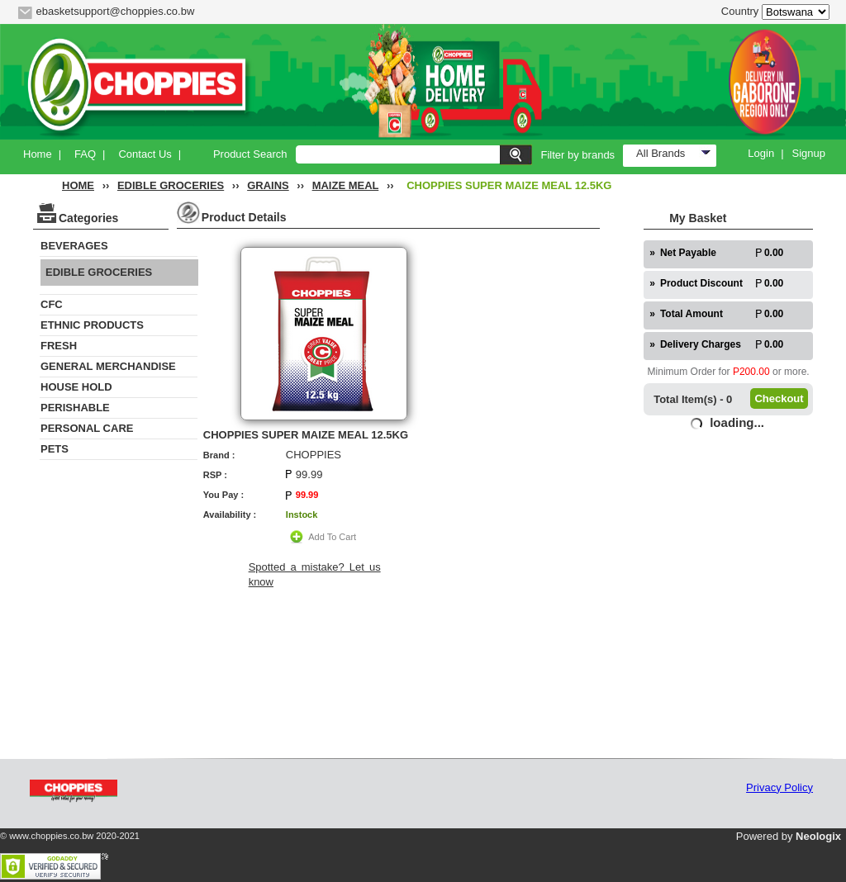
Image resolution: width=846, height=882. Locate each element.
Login (761, 153)
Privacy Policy (779, 787)
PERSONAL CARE (86, 428)
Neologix (818, 836)
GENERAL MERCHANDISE (108, 366)
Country (740, 11)
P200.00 (751, 371)
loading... (737, 422)
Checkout (778, 398)
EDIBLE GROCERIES (170, 185)
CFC (51, 304)
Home (37, 154)
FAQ (85, 154)
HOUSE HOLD (76, 387)
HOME (78, 185)
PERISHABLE (75, 407)
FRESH (58, 345)
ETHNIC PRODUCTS (92, 325)
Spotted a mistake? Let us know (315, 574)
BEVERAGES (74, 245)
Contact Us (144, 154)
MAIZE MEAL (345, 185)
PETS (54, 449)
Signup (808, 153)
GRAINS (268, 185)
